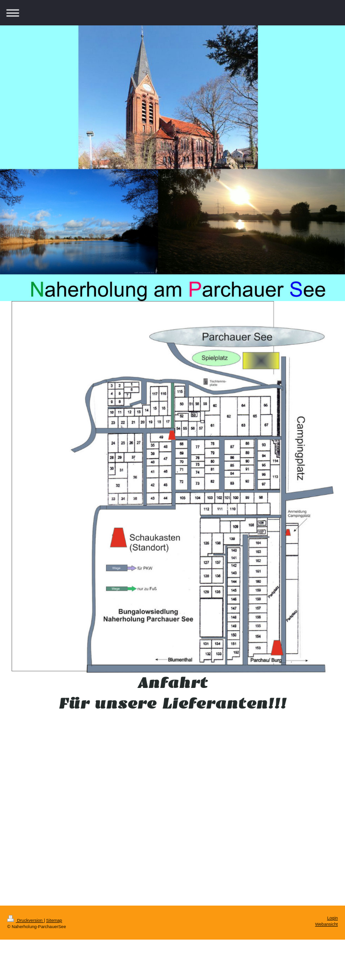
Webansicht (326, 924)
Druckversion (25, 920)
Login (332, 918)
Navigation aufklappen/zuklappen (172, 12)
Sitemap (54, 920)
